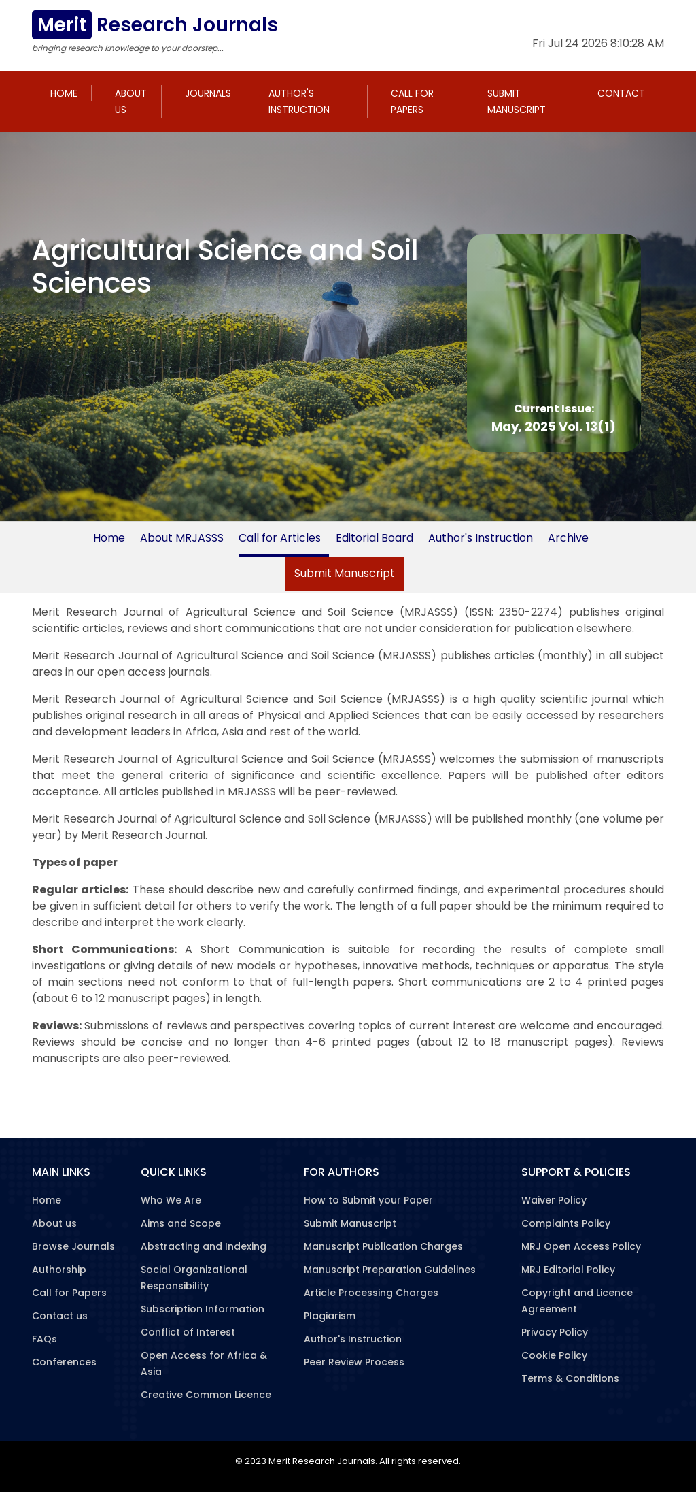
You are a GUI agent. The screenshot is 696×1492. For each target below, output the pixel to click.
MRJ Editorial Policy (568, 1269)
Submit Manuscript (516, 101)
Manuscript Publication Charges (383, 1246)
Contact (621, 93)
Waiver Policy (554, 1200)
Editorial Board (374, 538)
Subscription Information (202, 1309)
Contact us (60, 1316)
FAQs (44, 1339)
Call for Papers (412, 101)
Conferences (64, 1362)
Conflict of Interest (188, 1332)
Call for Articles (280, 538)
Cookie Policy (554, 1355)
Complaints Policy (565, 1223)
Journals (208, 93)
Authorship (59, 1269)
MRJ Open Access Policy (581, 1246)
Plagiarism (329, 1316)
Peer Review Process (354, 1362)
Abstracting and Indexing (203, 1246)
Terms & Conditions (570, 1378)
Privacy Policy (554, 1332)
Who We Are (171, 1200)
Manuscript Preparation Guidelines (390, 1269)
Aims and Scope (181, 1223)
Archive (568, 538)
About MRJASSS (182, 538)
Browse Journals (73, 1246)
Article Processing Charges (371, 1292)
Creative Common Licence (206, 1395)
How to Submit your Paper (368, 1200)
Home (63, 93)
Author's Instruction (299, 101)
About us (131, 101)
